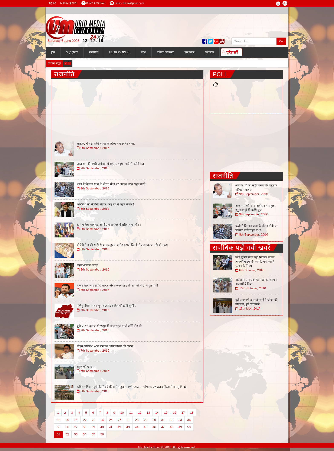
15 (165, 412)
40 (102, 427)
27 (128, 420)
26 (119, 420)
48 (171, 427)
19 (58, 420)
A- (278, 3)
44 (136, 427)
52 (67, 434)
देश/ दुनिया (72, 52)
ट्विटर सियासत (165, 52)
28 (136, 420)
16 (174, 412)
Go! (281, 41)
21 (76, 420)
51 (58, 434)
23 (93, 420)
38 (84, 427)
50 (189, 427)
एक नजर (189, 52)
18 (191, 412)
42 (119, 427)
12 (139, 412)
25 (110, 420)
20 (67, 420)
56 (102, 434)
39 (93, 427)
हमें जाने (209, 52)
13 (148, 412)
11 (130, 412)
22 (84, 420)
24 (102, 420)
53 (76, 434)
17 (183, 412)
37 (76, 427)
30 (154, 420)
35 (58, 427)
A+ (285, 3)
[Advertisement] (127, 109)
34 (189, 420)
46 (154, 427)
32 (171, 420)
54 (84, 434)
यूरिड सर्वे (230, 52)
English (52, 2)
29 (145, 420)
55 (93, 434)
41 (110, 427)
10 (122, 412)
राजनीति (93, 52)
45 (145, 427)
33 (180, 420)
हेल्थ (143, 52)
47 (162, 427)
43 (128, 427)
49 (180, 427)
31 (162, 420)
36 (67, 427)
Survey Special (68, 2)
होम (53, 52)
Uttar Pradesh (119, 52)
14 (157, 412)
